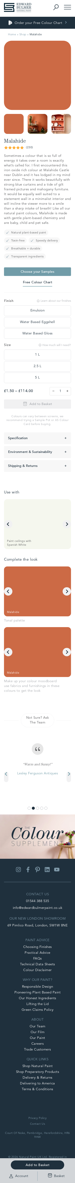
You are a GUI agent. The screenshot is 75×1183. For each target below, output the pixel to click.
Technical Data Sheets (37, 964)
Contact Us (37, 1124)
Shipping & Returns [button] (23, 466)
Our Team (37, 1026)
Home (12, 34)
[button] (14, 124)
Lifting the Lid (37, 1004)
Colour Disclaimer (37, 970)
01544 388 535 (37, 901)
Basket (55, 1176)
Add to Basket (40, 404)
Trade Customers (37, 1049)
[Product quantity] (60, 391)
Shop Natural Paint (37, 1066)
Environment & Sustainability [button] (30, 452)
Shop (22, 34)
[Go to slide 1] (29, 808)
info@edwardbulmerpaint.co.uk (37, 908)
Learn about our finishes (54, 300)
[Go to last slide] (8, 524)
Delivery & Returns (37, 1077)
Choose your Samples (37, 272)
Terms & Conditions (37, 1089)
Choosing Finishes (37, 947)
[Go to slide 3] (37, 808)
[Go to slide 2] (33, 808)
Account (18, 1176)
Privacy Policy (37, 1118)
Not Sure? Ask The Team (37, 720)
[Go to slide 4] (41, 808)
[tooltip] (37, 310)
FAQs (37, 958)
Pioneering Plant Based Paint (37, 992)
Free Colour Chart (37, 282)
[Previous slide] (6, 777)
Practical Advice (37, 953)
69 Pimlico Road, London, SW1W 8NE (37, 925)
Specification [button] (18, 438)
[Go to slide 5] (45, 808)
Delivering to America (37, 1083)
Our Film (37, 1032)
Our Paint (37, 1038)
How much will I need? (55, 345)
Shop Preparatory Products (37, 1072)
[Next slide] (67, 524)
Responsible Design (37, 986)
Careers (37, 1044)
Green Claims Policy (38, 1010)
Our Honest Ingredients (37, 998)
